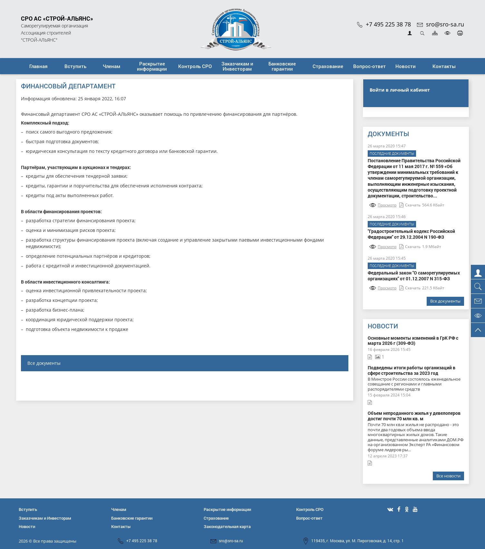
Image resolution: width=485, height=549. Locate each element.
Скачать (410, 205)
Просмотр (382, 205)
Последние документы (392, 153)
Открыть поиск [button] (422, 33)
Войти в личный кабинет (400, 90)
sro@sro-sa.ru (440, 24)
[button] (75, 66)
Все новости (448, 476)
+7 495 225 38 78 (384, 24)
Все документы (44, 363)
